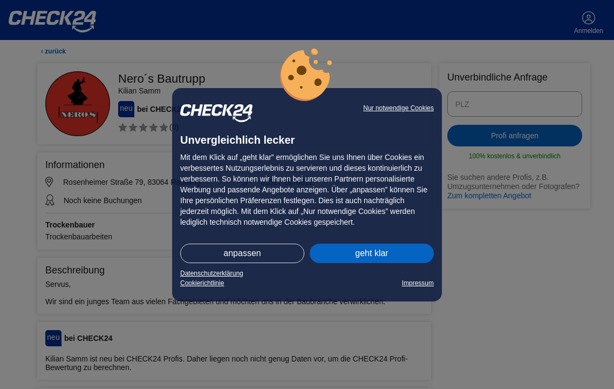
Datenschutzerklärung (211, 273)
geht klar (371, 253)
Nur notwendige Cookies (398, 108)
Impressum (418, 283)
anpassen (242, 253)
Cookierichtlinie (202, 283)
